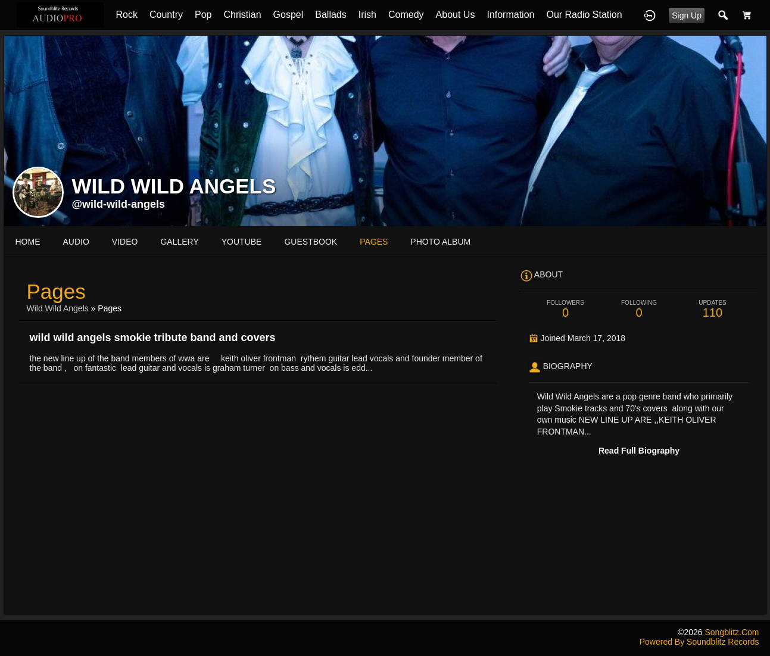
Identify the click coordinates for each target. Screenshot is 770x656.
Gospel (288, 15)
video (125, 241)
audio (76, 241)
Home (27, 241)
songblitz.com (731, 632)
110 (713, 309)
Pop (203, 15)
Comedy (406, 15)
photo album (440, 241)
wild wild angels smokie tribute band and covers (153, 337)
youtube (242, 241)
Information (510, 15)
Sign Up (687, 15)
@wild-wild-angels (119, 204)
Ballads (330, 15)
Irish (367, 15)
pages (374, 241)
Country (166, 15)
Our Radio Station (584, 15)
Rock (126, 15)
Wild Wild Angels (58, 308)
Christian (242, 15)
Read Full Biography (638, 450)
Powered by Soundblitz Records (699, 641)
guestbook (310, 241)
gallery (179, 241)
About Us (455, 15)
